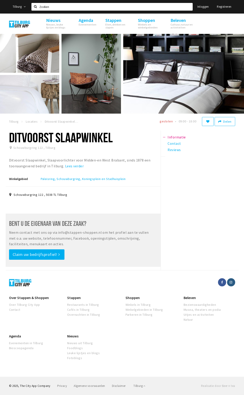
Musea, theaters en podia (202, 310)
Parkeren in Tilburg (139, 315)
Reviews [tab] (174, 149)
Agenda (15, 336)
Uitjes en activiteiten (199, 315)
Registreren (224, 7)
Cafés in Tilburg (78, 310)
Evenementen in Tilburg (26, 343)
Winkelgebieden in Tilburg (144, 310)
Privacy (62, 386)
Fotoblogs (74, 358)
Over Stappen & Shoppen (29, 297)
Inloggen (203, 7)
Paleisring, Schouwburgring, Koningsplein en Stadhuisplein (83, 179)
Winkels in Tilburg (138, 305)
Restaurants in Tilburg (83, 305)
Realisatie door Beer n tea (218, 386)
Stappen (74, 297)
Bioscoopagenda (21, 348)
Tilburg (19, 7)
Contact (14, 310)
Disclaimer (119, 386)
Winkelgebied (18, 179)
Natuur (188, 320)
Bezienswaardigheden (200, 305)
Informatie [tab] (177, 137)
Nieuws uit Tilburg (80, 343)
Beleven (190, 297)
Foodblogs (75, 348)
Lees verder (74, 166)
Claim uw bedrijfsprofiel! (36, 254)
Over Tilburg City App (24, 305)
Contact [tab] (174, 143)
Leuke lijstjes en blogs (83, 353)
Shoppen (133, 297)
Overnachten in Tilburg (83, 315)
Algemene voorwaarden (89, 386)
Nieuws (72, 336)
